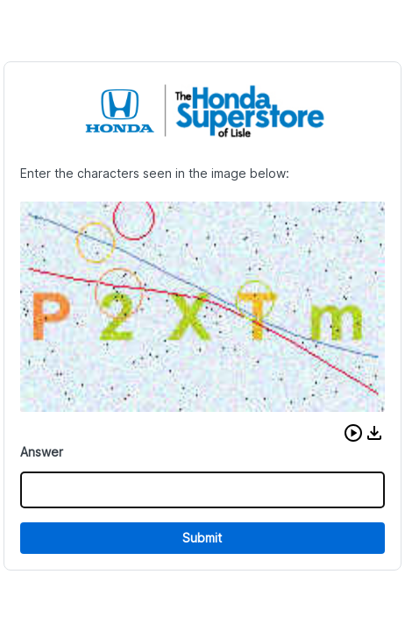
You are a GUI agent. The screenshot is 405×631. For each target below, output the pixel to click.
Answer (41, 451)
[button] (353, 432)
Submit (202, 537)
